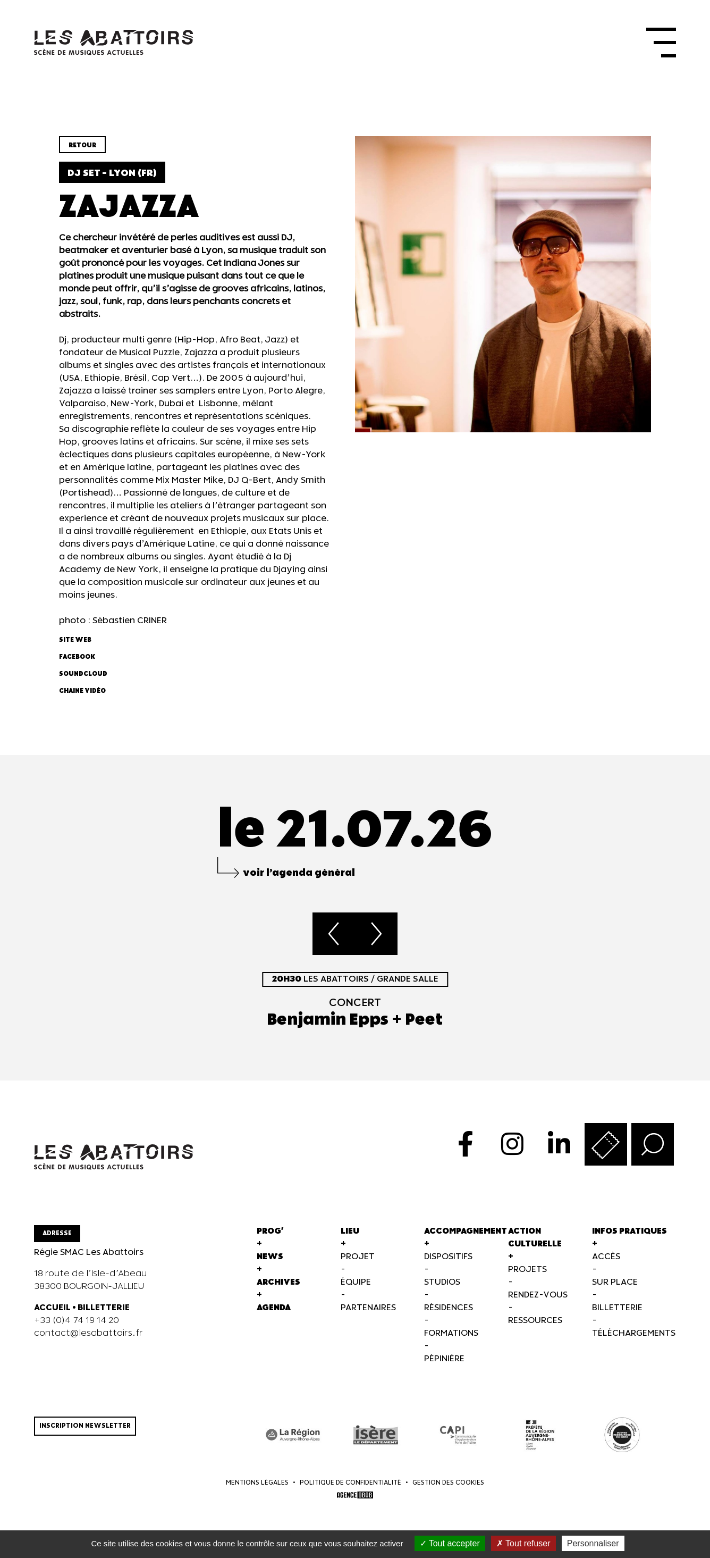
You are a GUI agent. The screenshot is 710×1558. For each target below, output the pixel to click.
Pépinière (444, 1359)
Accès (606, 1257)
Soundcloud (83, 674)
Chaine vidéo (82, 691)
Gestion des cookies (448, 1483)
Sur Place (615, 1282)
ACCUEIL (52, 1308)
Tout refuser (523, 1543)
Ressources (535, 1321)
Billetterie (617, 1308)
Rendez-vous (538, 1295)
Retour (82, 145)
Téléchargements (633, 1333)
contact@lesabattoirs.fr (88, 1333)
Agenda (274, 1308)
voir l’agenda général (299, 872)
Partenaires (368, 1308)
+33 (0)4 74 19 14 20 (76, 1321)
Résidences (448, 1308)
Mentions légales (257, 1483)
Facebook (77, 657)
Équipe (356, 1282)
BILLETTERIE (104, 1308)
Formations (451, 1333)
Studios (442, 1282)
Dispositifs (448, 1257)
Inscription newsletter (85, 1426)
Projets (527, 1269)
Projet (358, 1257)
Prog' (270, 1231)
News (270, 1257)
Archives (278, 1282)
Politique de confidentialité (350, 1483)
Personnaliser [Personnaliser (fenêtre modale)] (593, 1543)
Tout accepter (450, 1543)
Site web (75, 640)
